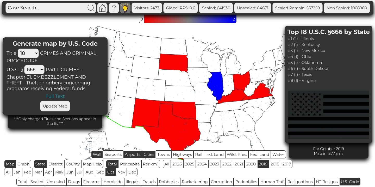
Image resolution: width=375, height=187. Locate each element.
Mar (38, 172)
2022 (227, 164)
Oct (110, 172)
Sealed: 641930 (216, 7)
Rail (198, 154)
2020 (251, 164)
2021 (239, 164)
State (40, 164)
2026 (177, 164)
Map (10, 164)
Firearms (91, 181)
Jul (80, 172)
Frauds (149, 181)
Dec (132, 172)
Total (112, 164)
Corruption (221, 181)
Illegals (132, 181)
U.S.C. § (15, 69)
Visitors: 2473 (146, 7)
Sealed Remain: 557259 (297, 7)
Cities (148, 154)
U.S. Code (350, 181)
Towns (163, 154)
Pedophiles (246, 181)
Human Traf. (272, 181)
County (73, 164)
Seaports (113, 154)
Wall (97, 154)
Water (278, 154)
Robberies (169, 181)
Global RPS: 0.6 (180, 7)
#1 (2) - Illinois (301, 38)
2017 (287, 164)
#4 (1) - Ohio (299, 56)
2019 (263, 164)
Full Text (55, 96)
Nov (121, 172)
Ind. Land (214, 154)
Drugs (74, 181)
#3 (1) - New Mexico (306, 50)
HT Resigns (327, 181)
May (59, 172)
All (166, 164)
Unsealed (56, 181)
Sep (100, 172)
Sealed (36, 181)
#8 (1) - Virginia (302, 80)
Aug (89, 172)
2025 (189, 164)
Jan (17, 172)
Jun (70, 172)
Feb (27, 172)
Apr (48, 172)
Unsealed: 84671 (252, 7)
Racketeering (195, 181)
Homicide (112, 181)
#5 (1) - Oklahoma (305, 62)
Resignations (300, 181)
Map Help (92, 164)
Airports (132, 154)
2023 (214, 164)
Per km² (151, 164)
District (55, 164)
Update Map (55, 106)
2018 (275, 164)
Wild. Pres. (237, 154)
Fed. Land (259, 154)
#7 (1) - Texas (300, 74)
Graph (23, 164)
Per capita (130, 164)
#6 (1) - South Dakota (308, 68)
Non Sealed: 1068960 (347, 7)
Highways (182, 154)
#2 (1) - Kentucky (304, 44)
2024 (202, 164)
